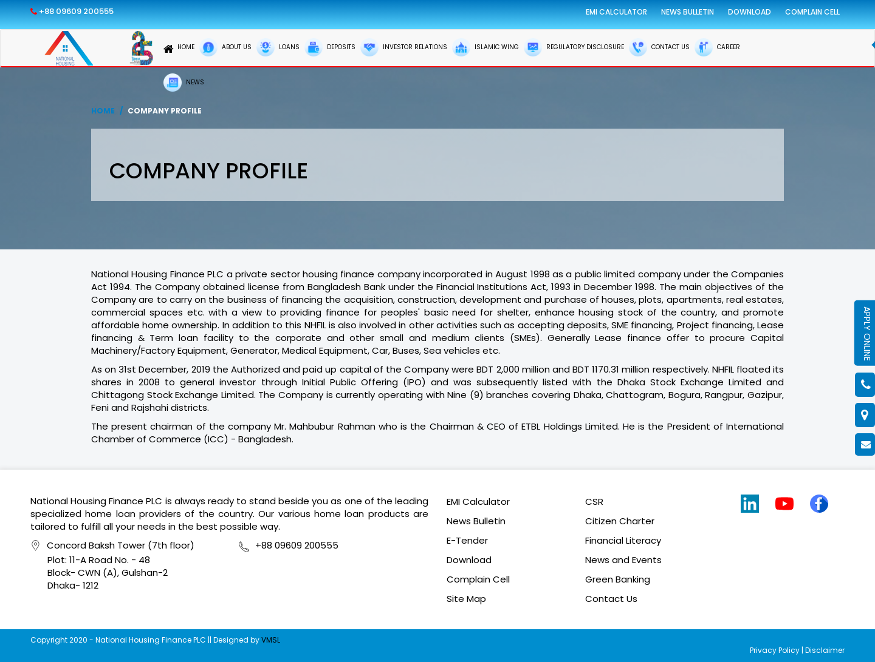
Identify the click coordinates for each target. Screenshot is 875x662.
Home (103, 111)
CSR (594, 501)
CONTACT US (659, 47)
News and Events (623, 559)
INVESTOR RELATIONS (403, 47)
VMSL (270, 640)
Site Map (466, 598)
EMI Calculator (616, 12)
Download (749, 12)
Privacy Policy (775, 650)
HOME (178, 48)
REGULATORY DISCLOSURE (574, 47)
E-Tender (467, 540)
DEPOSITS (329, 47)
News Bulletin (687, 12)
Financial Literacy (623, 540)
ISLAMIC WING (485, 47)
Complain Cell (812, 12)
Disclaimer (825, 650)
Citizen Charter (619, 521)
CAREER (717, 47)
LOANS (278, 47)
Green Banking (617, 579)
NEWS (183, 82)
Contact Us (611, 598)
